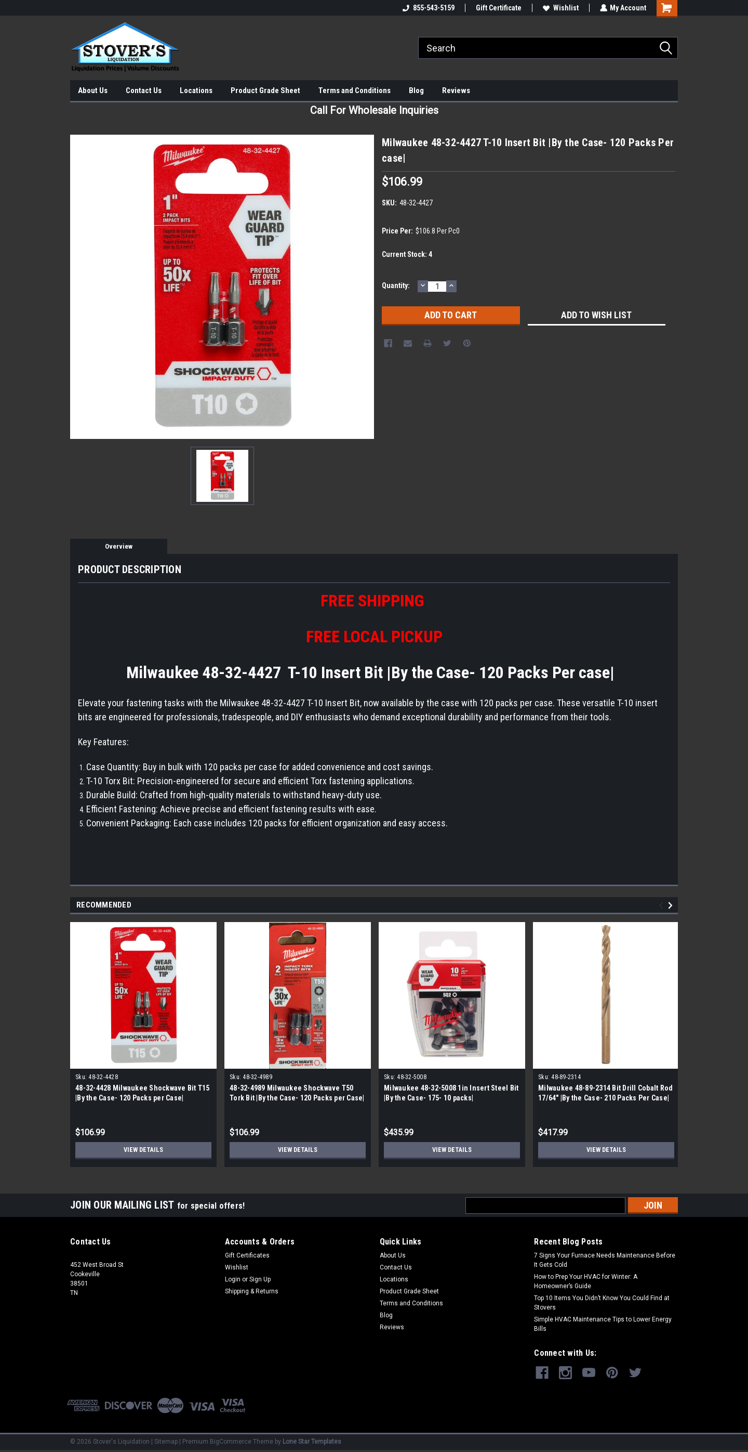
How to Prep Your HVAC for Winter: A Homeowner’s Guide (585, 1281)
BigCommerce (230, 1441)
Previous (662, 906)
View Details (143, 1150)
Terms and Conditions (354, 90)
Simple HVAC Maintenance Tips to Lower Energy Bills (603, 1324)
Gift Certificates (247, 1255)
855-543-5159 (428, 8)
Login (233, 1279)
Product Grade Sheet (265, 90)
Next (672, 906)
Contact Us (144, 90)
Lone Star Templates (312, 1441)
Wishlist (560, 8)
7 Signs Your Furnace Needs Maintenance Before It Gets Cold (604, 1260)
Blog (416, 90)
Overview (118, 546)
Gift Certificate (498, 8)
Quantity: (396, 285)
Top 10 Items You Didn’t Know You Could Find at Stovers (602, 1302)
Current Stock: (407, 254)
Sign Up (260, 1279)
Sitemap (166, 1441)
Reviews (456, 90)
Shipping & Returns (251, 1291)
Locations (196, 90)
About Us (93, 90)
